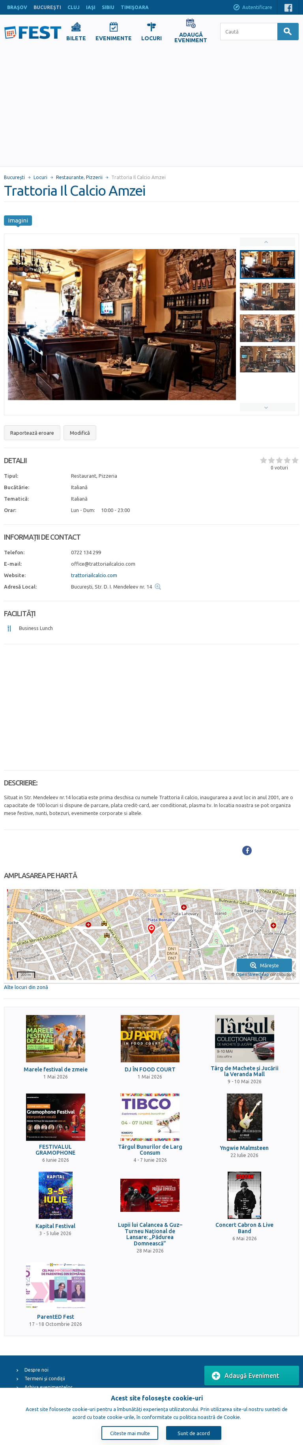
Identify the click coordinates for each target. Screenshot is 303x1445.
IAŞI (90, 7)
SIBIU (108, 7)
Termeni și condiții (44, 1378)
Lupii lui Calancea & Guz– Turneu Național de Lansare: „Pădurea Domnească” (150, 1234)
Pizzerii (94, 177)
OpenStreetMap (252, 974)
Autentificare (252, 8)
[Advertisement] (151, 107)
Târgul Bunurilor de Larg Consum (150, 1150)
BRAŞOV (17, 7)
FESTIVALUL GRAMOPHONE (55, 1150)
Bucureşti (14, 177)
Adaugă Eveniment (245, 1376)
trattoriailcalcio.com (94, 575)
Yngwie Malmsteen (244, 1148)
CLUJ (73, 7)
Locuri (40, 177)
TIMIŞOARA (135, 7)
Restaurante (70, 177)
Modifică (80, 433)
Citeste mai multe (130, 1433)
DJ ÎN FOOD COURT (150, 1070)
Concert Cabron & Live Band (244, 1228)
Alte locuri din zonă (26, 987)
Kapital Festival (55, 1226)
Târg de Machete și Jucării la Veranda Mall (245, 1071)
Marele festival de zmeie (56, 1070)
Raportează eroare (32, 433)
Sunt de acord (194, 1433)
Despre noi (36, 1369)
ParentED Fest (55, 1317)
